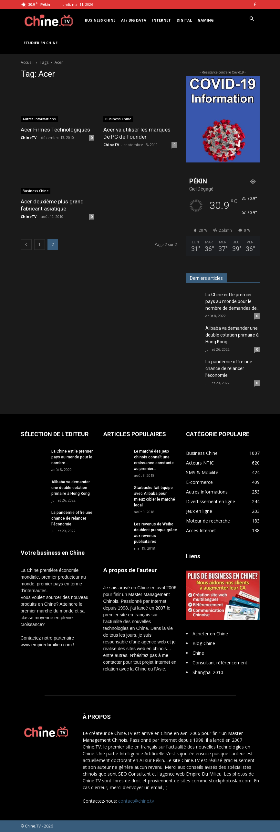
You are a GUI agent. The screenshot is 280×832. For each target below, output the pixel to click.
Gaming (206, 20)
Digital (184, 20)
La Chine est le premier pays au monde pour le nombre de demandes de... (232, 301)
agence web (153, 641)
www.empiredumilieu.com (46, 644)
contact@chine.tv (136, 801)
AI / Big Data (133, 20)
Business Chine (100, 20)
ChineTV (28, 137)
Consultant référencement (219, 663)
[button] (252, 19)
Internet (161, 20)
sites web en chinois (146, 648)
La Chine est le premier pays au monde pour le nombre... (72, 457)
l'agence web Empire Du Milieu (190, 774)
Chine (198, 653)
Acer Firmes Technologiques (55, 129)
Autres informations (39, 119)
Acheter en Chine (210, 634)
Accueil (27, 62)
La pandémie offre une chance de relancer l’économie (228, 368)
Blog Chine (203, 643)
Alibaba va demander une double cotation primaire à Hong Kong (232, 335)
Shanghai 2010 (207, 672)
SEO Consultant (134, 774)
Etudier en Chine (40, 42)
